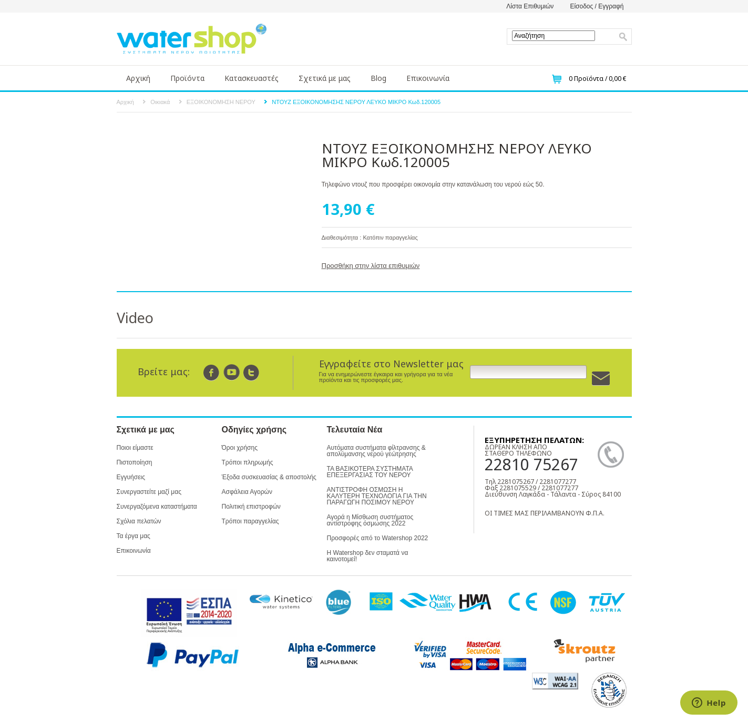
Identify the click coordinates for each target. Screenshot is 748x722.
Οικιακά (160, 102)
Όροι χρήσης (240, 447)
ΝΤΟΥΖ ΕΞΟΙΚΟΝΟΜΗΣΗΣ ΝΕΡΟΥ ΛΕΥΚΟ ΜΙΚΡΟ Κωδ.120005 (356, 102)
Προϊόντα (187, 78)
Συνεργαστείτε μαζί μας (149, 492)
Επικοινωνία (427, 78)
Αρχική (138, 78)
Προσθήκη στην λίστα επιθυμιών (371, 266)
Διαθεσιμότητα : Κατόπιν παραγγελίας (370, 237)
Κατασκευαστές (251, 78)
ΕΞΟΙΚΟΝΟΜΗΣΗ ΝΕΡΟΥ (221, 102)
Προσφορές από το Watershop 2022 (377, 538)
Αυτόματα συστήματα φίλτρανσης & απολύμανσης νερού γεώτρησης (376, 451)
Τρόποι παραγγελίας (250, 521)
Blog (378, 78)
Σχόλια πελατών (139, 521)
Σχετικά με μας (325, 78)
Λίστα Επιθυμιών (530, 6)
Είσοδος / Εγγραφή (596, 6)
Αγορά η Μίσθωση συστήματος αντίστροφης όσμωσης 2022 (370, 520)
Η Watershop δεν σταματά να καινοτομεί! (367, 556)
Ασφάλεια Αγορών (247, 492)
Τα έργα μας (133, 536)
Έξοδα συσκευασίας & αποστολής (269, 477)
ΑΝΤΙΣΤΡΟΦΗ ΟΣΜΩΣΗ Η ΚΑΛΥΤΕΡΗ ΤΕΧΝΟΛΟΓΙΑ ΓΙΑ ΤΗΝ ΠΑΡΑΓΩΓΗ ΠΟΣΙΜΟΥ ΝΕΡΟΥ (377, 496)
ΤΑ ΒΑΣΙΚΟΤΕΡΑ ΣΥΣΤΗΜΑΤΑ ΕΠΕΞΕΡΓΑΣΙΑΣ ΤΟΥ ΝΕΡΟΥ (370, 472)
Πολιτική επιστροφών (251, 506)
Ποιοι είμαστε (135, 447)
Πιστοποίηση (134, 462)
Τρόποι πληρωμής (247, 462)
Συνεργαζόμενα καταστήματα (157, 506)
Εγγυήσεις (131, 477)
